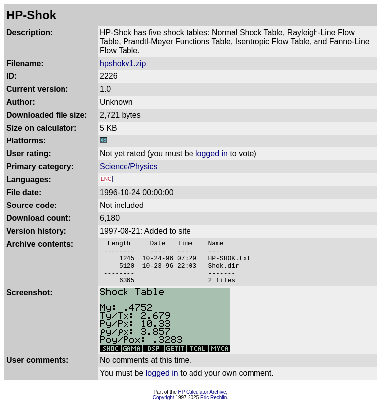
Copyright (163, 406)
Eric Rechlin (213, 406)
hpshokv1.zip (123, 63)
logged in (211, 153)
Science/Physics (129, 166)
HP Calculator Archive (202, 401)
